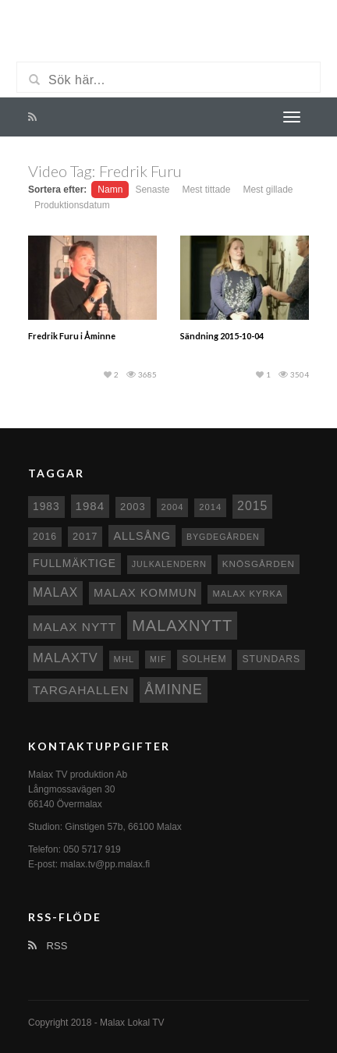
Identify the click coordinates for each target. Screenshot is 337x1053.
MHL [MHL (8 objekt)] (124, 659)
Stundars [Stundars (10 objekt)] (271, 659)
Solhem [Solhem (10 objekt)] (204, 659)
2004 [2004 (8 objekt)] (172, 507)
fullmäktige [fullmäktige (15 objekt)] (74, 563)
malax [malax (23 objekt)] (55, 592)
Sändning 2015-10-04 (222, 336)
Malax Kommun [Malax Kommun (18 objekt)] (145, 593)
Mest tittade (206, 189)
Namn (110, 189)
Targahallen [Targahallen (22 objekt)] (81, 690)
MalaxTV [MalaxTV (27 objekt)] (65, 658)
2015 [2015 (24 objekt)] (252, 505)
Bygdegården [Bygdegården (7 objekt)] (223, 536)
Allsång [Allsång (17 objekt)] (142, 536)
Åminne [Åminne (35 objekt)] (173, 689)
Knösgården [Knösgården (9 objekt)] (258, 563)
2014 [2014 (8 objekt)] (210, 507)
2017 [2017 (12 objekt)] (85, 536)
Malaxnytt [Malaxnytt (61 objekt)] (182, 625)
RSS (47, 946)
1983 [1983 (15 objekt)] (46, 506)
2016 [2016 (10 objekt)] (45, 536)
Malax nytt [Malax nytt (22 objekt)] (74, 626)
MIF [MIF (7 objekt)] (158, 659)
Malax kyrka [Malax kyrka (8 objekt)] (247, 593)
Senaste (152, 189)
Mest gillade (268, 189)
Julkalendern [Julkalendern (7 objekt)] (169, 564)
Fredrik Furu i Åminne (71, 336)
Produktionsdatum (72, 205)
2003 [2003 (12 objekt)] (133, 506)
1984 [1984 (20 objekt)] (90, 505)
